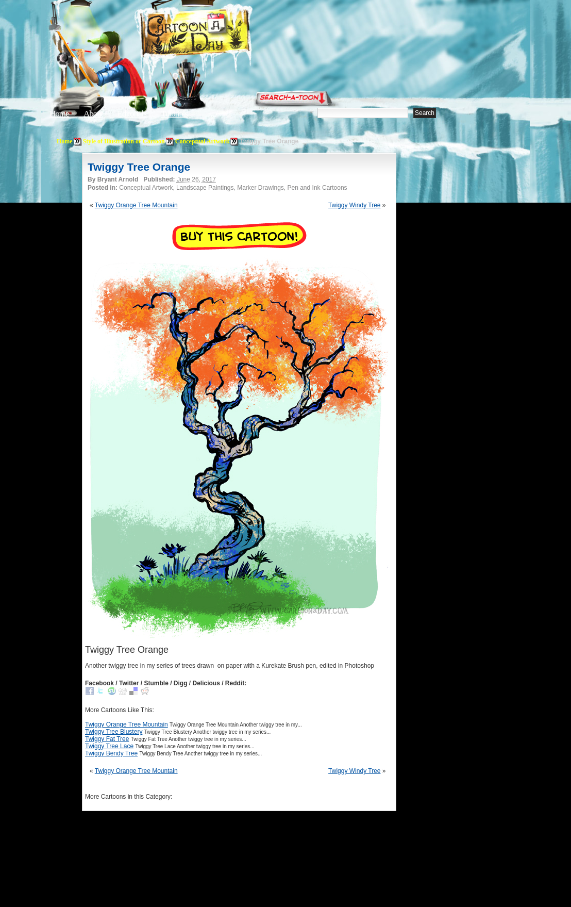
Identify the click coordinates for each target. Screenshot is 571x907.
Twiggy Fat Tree (107, 739)
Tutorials (174, 114)
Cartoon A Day (220, 34)
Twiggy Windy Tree (354, 205)
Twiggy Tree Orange (139, 167)
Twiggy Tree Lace (109, 746)
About (93, 114)
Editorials (131, 114)
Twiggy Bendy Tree (111, 753)
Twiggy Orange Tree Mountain (136, 205)
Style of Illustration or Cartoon (124, 141)
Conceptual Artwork (202, 141)
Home (59, 114)
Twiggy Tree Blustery (113, 731)
